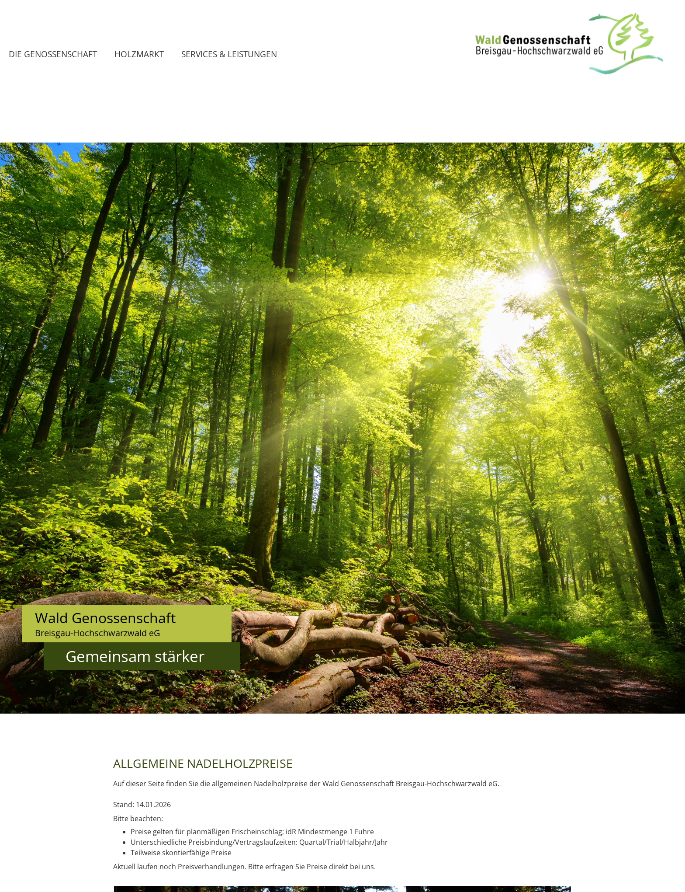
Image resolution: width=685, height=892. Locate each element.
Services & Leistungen (229, 54)
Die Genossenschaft (53, 54)
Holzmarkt (139, 54)
